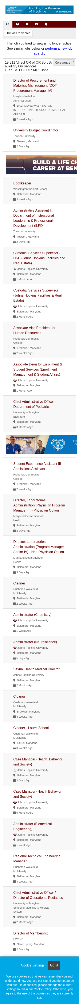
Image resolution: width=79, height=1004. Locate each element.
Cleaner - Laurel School (31, 728)
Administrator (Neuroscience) (35, 642)
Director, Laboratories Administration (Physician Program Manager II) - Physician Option (39, 505)
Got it (54, 965)
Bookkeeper (22, 183)
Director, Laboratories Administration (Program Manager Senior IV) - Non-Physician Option (38, 547)
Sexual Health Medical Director (36, 669)
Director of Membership (30, 933)
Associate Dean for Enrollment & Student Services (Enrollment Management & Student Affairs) (37, 369)
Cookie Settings (32, 965)
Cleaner (19, 583)
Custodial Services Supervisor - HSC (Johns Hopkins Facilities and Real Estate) (39, 258)
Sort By (47, 62)
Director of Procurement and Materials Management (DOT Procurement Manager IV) (35, 85)
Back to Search (18, 33)
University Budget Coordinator (35, 130)
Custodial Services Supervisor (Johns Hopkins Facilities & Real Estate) (37, 295)
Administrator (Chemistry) (32, 614)
